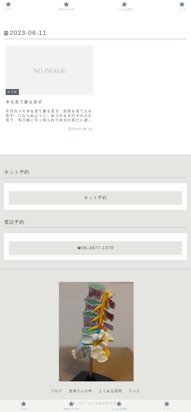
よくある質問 (110, 391)
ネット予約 (95, 198)
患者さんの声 (80, 391)
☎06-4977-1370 (95, 248)
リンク (134, 391)
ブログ (56, 391)
